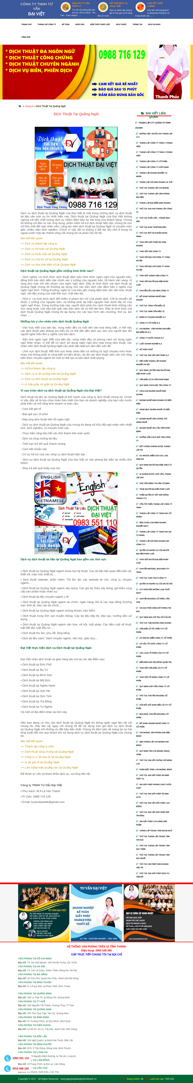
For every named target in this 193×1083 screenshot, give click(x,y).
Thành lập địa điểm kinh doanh (153, 203)
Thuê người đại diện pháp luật (153, 489)
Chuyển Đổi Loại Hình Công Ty (152, 291)
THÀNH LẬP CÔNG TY (47, 24)
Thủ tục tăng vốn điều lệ (150, 306)
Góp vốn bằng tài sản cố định (153, 483)
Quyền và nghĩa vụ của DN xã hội (154, 584)
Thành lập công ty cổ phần (151, 161)
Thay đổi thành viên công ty (152, 276)
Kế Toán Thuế (144, 349)
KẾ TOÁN (65, 24)
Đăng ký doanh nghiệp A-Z (151, 317)
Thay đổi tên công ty (148, 251)
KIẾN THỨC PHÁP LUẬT (100, 24)
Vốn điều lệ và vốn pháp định (152, 379)
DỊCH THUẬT (121, 24)
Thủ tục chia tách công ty (151, 578)
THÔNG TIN (137, 24)
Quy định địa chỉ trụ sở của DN (153, 617)
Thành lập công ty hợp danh (152, 167)
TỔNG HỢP (26, 37)
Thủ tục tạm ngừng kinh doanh (153, 623)
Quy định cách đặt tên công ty (153, 385)
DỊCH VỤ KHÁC (154, 24)
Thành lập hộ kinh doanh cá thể (154, 182)
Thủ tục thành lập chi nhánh (152, 188)
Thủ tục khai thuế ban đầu (151, 227)
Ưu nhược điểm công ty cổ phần (154, 638)
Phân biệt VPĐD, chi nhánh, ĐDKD (154, 769)
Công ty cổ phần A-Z (148, 323)
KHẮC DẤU (79, 24)
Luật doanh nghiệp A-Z (149, 344)
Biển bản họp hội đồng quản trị (153, 662)
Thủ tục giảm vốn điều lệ (150, 311)
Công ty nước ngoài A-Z (150, 338)
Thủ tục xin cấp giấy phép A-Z (152, 355)
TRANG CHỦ (26, 24)
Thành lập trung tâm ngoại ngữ (154, 831)
